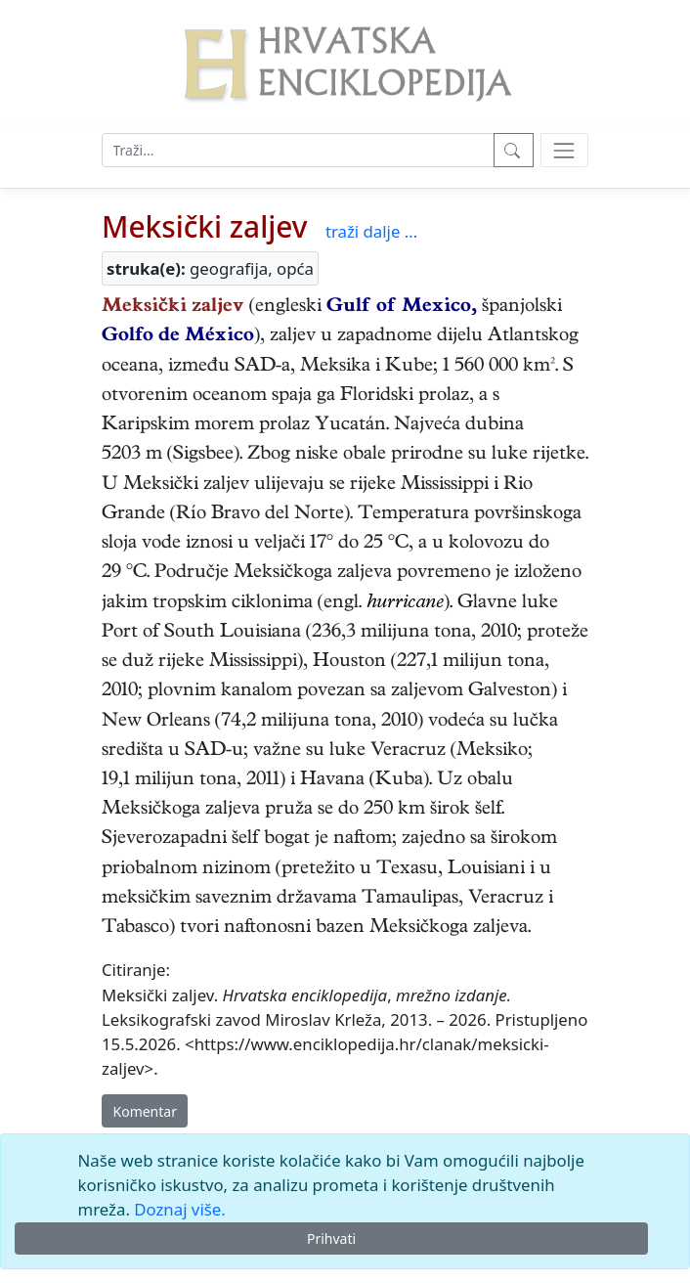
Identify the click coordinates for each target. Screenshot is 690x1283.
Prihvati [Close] (331, 1238)
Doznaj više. (179, 1209)
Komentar (145, 1111)
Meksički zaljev (205, 226)
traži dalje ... (371, 231)
